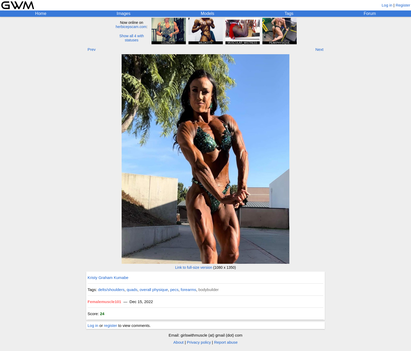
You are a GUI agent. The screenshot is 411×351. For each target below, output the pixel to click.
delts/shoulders (111, 289)
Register (403, 5)
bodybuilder (208, 289)
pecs (174, 289)
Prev (92, 49)
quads (132, 289)
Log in (387, 5)
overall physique (154, 289)
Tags (289, 13)
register (110, 325)
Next (319, 49)
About (178, 342)
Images (123, 13)
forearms (188, 289)
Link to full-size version (193, 267)
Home (40, 13)
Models (207, 13)
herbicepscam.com (131, 27)
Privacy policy (199, 342)
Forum (370, 13)
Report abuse (226, 342)
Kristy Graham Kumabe (108, 277)
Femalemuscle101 (104, 301)
